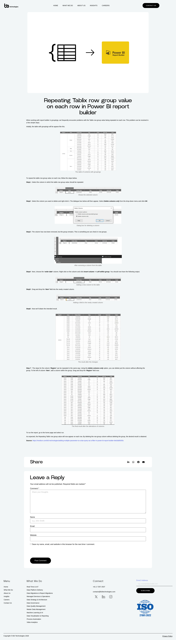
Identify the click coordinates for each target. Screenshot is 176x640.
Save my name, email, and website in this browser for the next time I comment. (63, 544)
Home (62, 6)
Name (32, 517)
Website (33, 535)
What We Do (74, 6)
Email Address (142, 580)
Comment (34, 488)
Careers (112, 6)
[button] (164, 5)
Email (32, 526)
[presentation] (45, 552)
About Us (88, 6)
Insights (100, 6)
